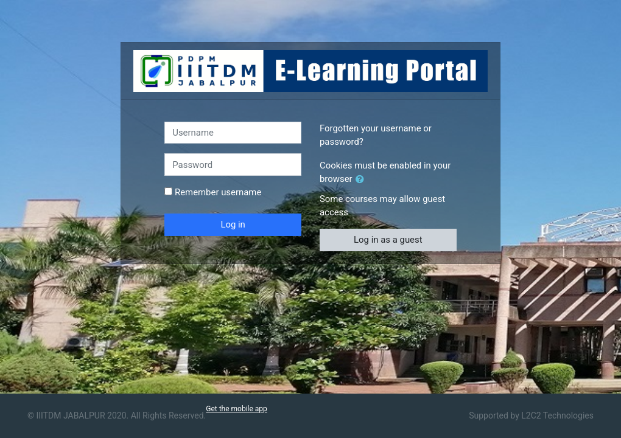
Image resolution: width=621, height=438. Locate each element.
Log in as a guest (388, 239)
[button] (362, 179)
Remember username (218, 192)
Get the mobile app (236, 409)
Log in (232, 224)
